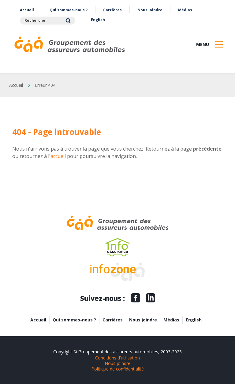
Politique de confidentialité (117, 369)
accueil (58, 156)
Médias (185, 10)
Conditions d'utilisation (117, 358)
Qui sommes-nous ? (69, 10)
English (98, 19)
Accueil (27, 10)
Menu (202, 44)
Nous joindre (149, 10)
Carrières (112, 10)
